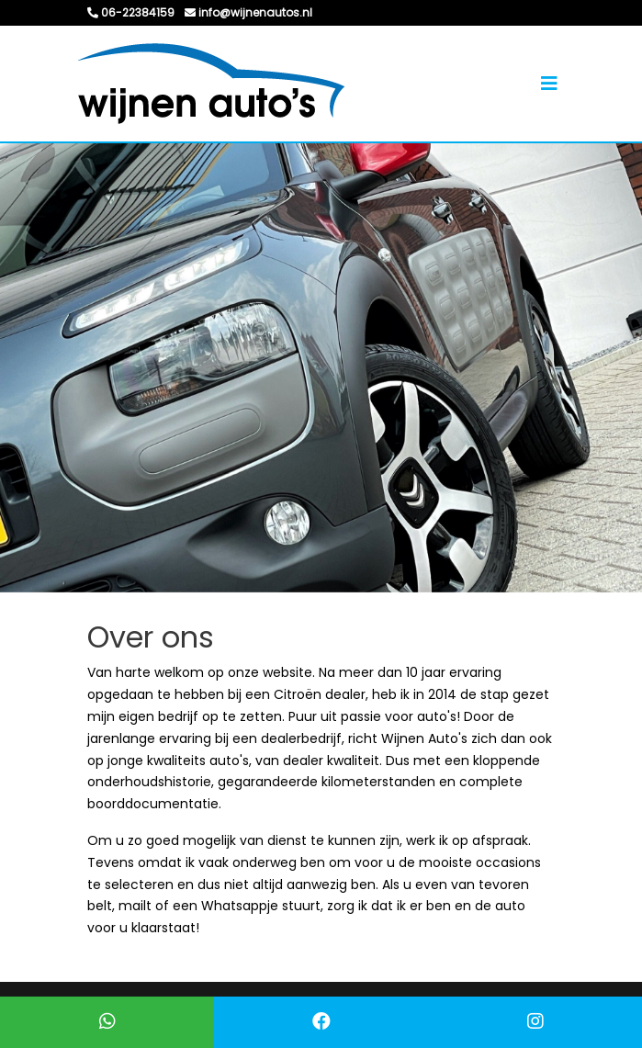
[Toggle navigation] (549, 83)
